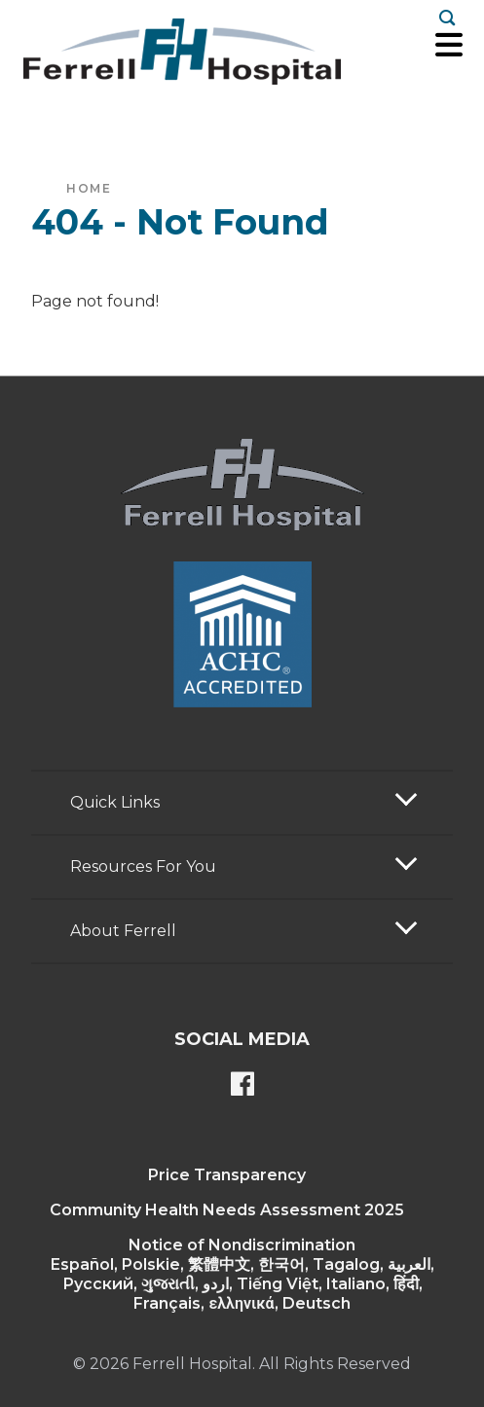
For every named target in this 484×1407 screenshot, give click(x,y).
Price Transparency (227, 1175)
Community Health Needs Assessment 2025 (227, 1210)
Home (88, 188)
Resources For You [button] (143, 866)
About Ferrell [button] (123, 930)
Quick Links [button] (115, 802)
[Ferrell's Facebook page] (242, 1085)
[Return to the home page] (182, 51)
